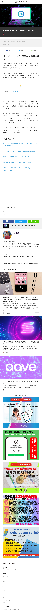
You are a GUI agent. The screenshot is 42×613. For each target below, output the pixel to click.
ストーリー (5, 579)
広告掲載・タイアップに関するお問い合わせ (13, 609)
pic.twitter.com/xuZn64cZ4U (30, 86)
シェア (9, 50)
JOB (3, 586)
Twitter (8, 203)
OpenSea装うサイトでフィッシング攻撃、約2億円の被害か (19, 151)
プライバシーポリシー (8, 600)
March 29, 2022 (14, 91)
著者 (4, 588)
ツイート (22, 50)
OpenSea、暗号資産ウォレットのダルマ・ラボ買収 (17, 162)
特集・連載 (5, 576)
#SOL (4, 214)
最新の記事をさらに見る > (21, 395)
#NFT (9, 214)
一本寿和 (16, 233)
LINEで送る (34, 50)
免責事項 (5, 602)
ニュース (11, 34)
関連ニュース (6, 44)
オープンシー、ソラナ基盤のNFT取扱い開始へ (14, 41)
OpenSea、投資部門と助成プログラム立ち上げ (16, 156)
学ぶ (4, 581)
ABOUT (4, 590)
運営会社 (5, 598)
